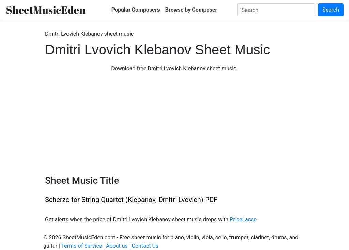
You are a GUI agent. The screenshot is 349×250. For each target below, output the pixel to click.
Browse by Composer (191, 9)
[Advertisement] (174, 123)
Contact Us (145, 246)
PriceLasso (243, 219)
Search (330, 9)
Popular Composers (135, 9)
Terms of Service (81, 246)
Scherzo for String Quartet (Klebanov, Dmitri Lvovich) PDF (131, 200)
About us (117, 246)
